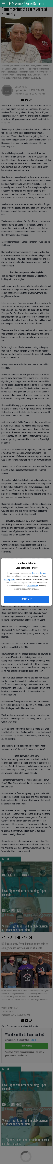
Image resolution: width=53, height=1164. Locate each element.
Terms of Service (39, 573)
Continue (26, 599)
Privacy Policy (9, 579)
